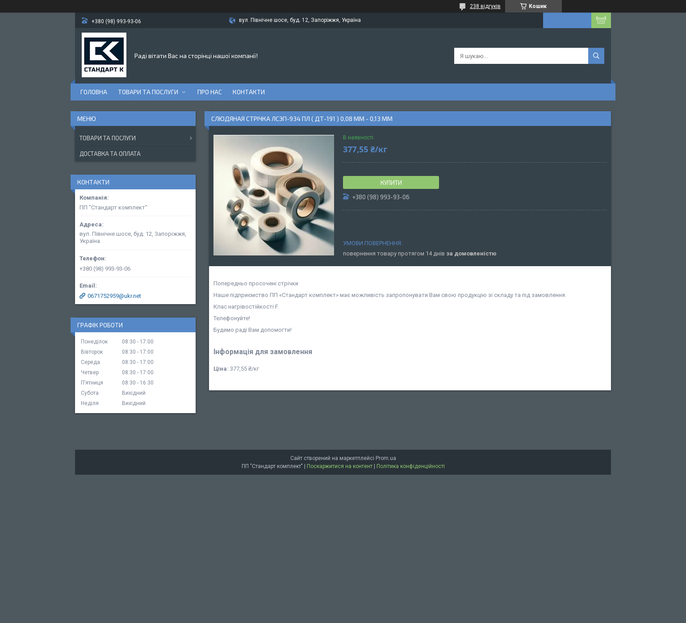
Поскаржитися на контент (339, 466)
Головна (93, 92)
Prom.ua (386, 458)
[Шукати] (596, 56)
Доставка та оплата (110, 153)
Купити (391, 182)
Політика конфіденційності (410, 466)
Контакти (249, 92)
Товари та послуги (148, 92)
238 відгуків (485, 6)
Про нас (209, 92)
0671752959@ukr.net (114, 296)
